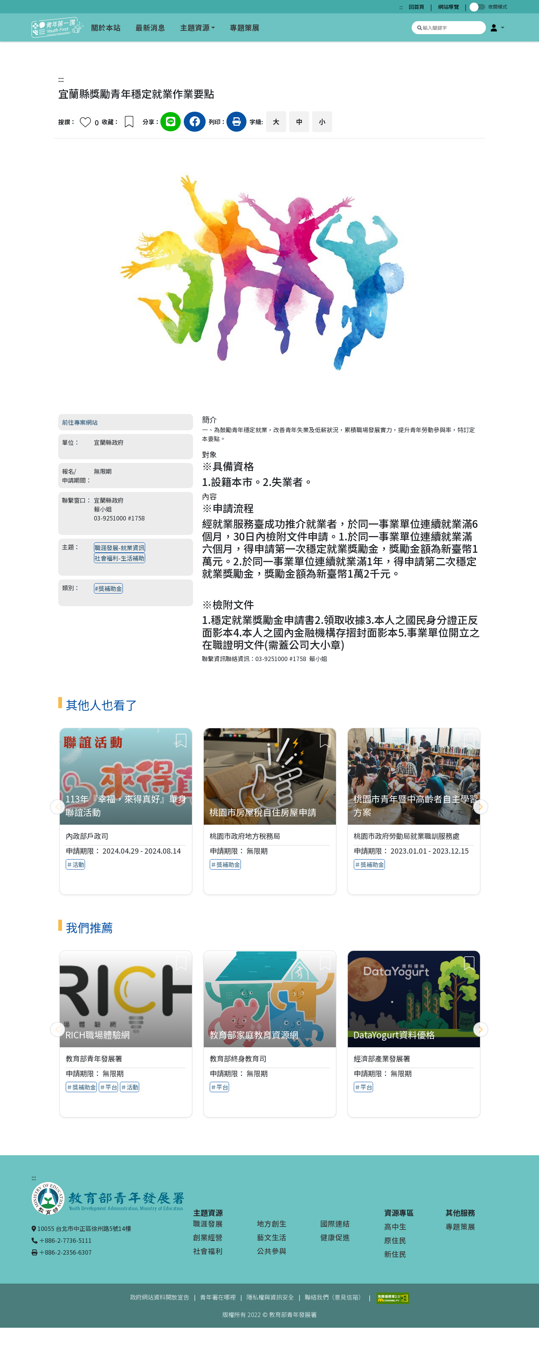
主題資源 (195, 27)
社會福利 (208, 1251)
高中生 (395, 1226)
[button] (498, 27)
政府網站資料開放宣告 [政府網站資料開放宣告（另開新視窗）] (159, 1296)
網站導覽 (448, 6)
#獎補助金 (108, 588)
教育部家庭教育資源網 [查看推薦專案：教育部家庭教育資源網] (253, 1034)
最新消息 (150, 27)
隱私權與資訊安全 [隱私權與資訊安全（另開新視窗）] (270, 1296)
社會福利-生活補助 (119, 558)
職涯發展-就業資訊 (119, 547)
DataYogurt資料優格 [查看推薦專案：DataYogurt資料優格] (394, 1034)
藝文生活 (272, 1237)
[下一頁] (480, 806)
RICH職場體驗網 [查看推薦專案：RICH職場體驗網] (97, 1034)
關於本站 (106, 27)
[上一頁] (57, 806)
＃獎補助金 (225, 864)
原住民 (395, 1240)
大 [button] (276, 121)
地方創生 (272, 1223)
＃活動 (75, 864)
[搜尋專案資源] (449, 27)
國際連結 (335, 1223)
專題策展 (244, 27)
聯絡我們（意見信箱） (334, 1296)
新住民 (395, 1254)
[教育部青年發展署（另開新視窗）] (108, 1197)
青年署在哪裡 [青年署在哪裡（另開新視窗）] (218, 1296)
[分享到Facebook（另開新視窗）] (195, 122)
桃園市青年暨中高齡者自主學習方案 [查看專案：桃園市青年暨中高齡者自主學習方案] (415, 805)
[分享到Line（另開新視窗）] (170, 122)
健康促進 (335, 1237)
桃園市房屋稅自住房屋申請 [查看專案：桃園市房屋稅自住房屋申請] (262, 811)
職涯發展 (208, 1223)
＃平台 (108, 1087)
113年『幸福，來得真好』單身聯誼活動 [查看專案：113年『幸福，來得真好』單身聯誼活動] (126, 805)
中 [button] (299, 121)
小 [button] (322, 121)
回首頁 (416, 6)
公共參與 (272, 1251)
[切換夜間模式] (479, 7)
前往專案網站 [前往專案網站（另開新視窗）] (80, 422)
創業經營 (208, 1237)
